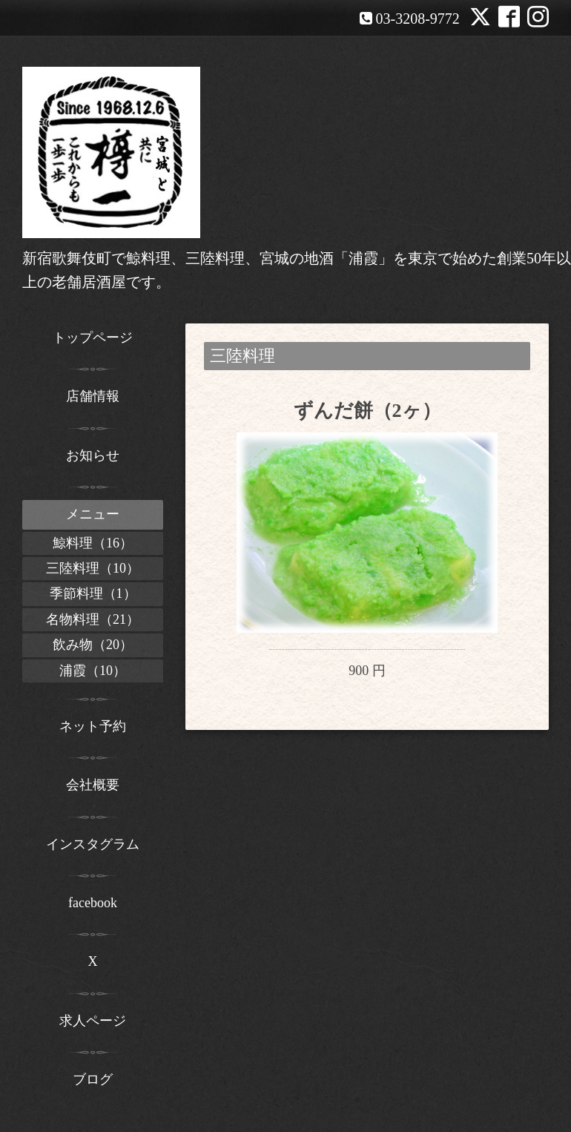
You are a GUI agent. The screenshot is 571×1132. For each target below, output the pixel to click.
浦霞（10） (92, 670)
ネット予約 (92, 726)
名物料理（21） (92, 619)
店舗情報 (92, 396)
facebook (92, 902)
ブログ (93, 1079)
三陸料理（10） (92, 568)
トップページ (93, 337)
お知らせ (92, 455)
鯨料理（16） (93, 543)
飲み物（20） (93, 644)
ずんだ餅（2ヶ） (367, 410)
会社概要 (92, 784)
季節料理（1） (93, 593)
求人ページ (92, 1020)
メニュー (92, 514)
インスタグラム (92, 844)
